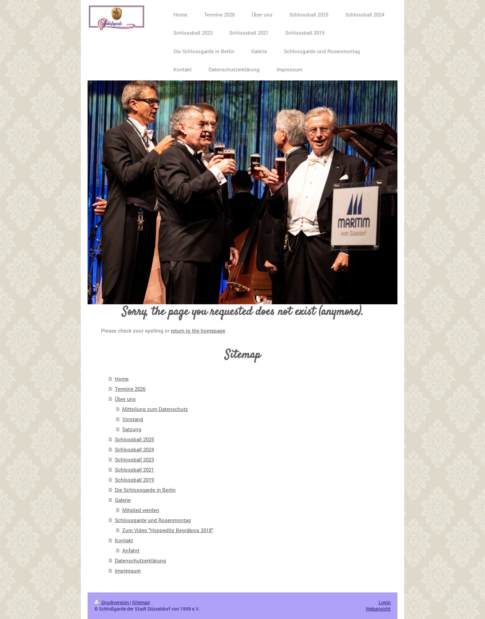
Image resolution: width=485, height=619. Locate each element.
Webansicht (378, 609)
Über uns (125, 399)
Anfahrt (130, 550)
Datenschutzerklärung (140, 560)
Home (122, 378)
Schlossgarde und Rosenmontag (153, 520)
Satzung (131, 429)
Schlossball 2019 (134, 479)
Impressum (128, 570)
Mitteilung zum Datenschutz (155, 409)
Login (385, 602)
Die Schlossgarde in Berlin (145, 489)
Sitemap (141, 602)
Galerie (123, 499)
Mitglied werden (140, 510)
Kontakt (124, 540)
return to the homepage (198, 330)
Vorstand (132, 419)
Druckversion (112, 602)
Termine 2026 (130, 388)
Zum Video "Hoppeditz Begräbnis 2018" (167, 530)
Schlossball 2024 (134, 449)
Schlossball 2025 (134, 439)
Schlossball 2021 (134, 469)
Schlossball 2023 (134, 459)
